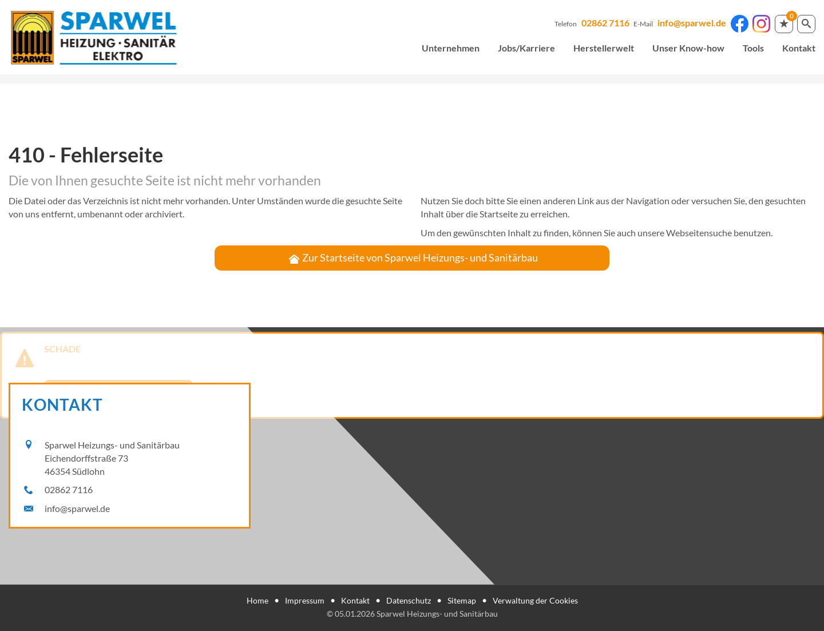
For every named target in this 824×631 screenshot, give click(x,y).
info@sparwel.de (691, 22)
